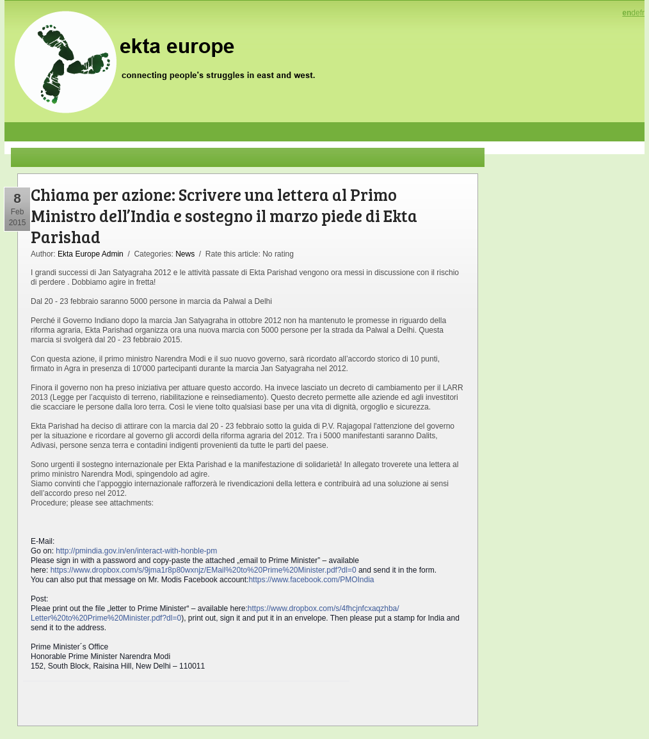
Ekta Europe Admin (91, 254)
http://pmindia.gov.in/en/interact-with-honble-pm (136, 550)
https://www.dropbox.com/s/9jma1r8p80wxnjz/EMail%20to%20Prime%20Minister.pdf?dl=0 (204, 570)
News (185, 254)
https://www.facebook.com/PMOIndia (311, 579)
